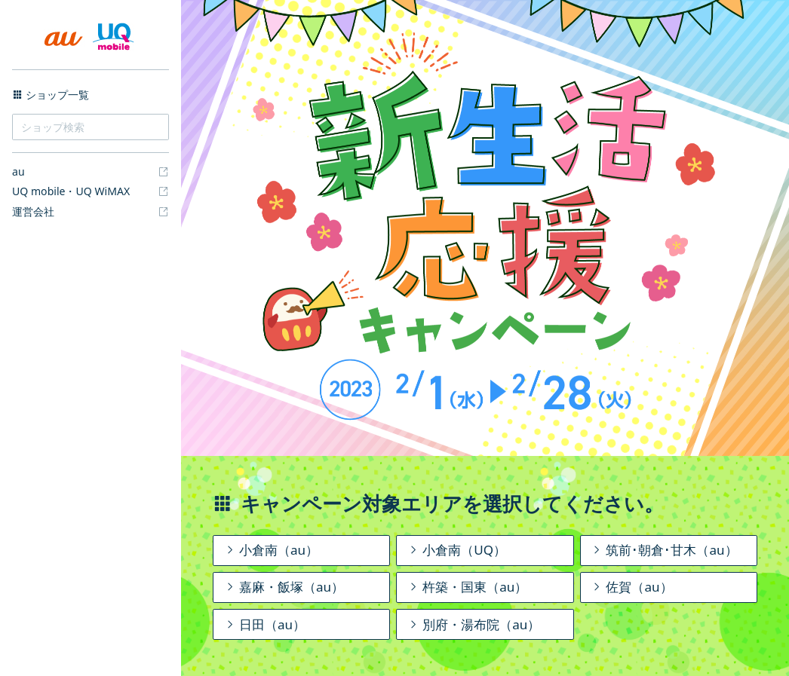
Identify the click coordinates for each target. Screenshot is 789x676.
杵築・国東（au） (467, 586)
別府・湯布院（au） (473, 624)
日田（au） (264, 624)
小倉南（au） (270, 549)
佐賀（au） (631, 586)
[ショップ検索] (90, 126)
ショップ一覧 (50, 95)
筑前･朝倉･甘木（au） (663, 549)
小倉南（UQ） (456, 549)
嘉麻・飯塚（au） (283, 586)
